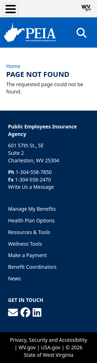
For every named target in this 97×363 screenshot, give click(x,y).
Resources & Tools (29, 232)
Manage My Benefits (32, 208)
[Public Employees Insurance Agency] (30, 32)
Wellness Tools (25, 243)
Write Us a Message (31, 186)
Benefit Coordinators (32, 266)
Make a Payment (27, 255)
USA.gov (51, 347)
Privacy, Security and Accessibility (48, 339)
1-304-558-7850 (34, 172)
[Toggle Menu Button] (10, 9)
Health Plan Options (31, 220)
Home (13, 66)
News (14, 278)
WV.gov (27, 347)
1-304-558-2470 (33, 179)
